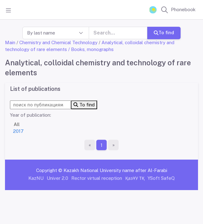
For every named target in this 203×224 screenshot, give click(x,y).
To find (164, 32)
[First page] (89, 145)
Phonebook (183, 9)
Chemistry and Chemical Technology (58, 42)
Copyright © (49, 170)
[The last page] (113, 145)
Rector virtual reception (96, 178)
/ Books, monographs (91, 49)
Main (10, 42)
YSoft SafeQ (161, 178)
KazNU (36, 178)
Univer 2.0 (57, 178)
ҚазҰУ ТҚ (134, 178)
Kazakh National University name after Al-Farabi (115, 170)
